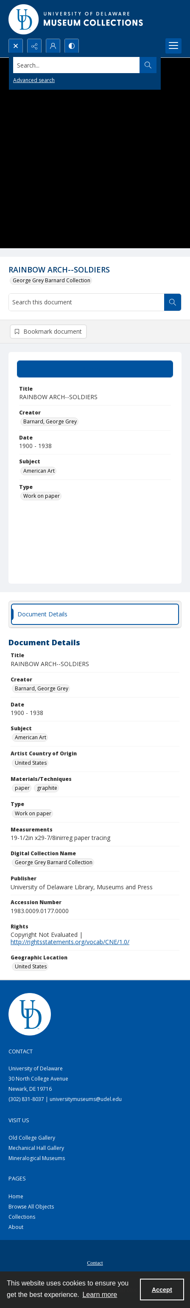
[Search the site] (77, 65)
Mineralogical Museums (36, 1158)
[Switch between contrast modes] (71, 46)
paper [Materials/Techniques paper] (22, 788)
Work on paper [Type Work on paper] (41, 495)
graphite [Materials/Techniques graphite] (47, 788)
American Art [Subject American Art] (39, 470)
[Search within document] (172, 302)
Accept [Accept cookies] (162, 1289)
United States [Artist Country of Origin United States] (31, 762)
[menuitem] (95, 1262)
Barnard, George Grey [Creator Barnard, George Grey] (50, 421)
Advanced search (34, 80)
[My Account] (53, 46)
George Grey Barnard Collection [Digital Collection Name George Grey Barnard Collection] (53, 862)
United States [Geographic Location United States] (31, 966)
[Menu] (173, 46)
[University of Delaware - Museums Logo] (76, 19)
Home (15, 1196)
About (15, 1227)
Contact (95, 1263)
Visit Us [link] (18, 1120)
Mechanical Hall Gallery (36, 1148)
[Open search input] (15, 46)
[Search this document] (86, 302)
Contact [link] (20, 1051)
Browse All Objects (31, 1206)
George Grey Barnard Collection (51, 280)
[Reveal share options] (34, 46)
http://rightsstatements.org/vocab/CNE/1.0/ (70, 942)
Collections (21, 1216)
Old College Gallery (31, 1137)
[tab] (95, 369)
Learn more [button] (99, 1294)
